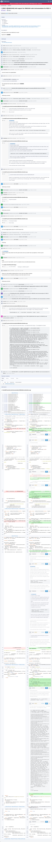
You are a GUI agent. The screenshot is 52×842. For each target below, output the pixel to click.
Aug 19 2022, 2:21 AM (32, 245)
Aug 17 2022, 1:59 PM (20, 192)
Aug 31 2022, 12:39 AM (32, 288)
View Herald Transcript (36, 49)
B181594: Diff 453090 (23, 100)
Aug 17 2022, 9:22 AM (21, 138)
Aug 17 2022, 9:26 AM (18, 169)
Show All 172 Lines (14, 508)
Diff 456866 (16, 278)
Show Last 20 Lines (21, 838)
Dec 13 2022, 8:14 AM (18, 320)
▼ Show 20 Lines (22, 414)
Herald (4, 49)
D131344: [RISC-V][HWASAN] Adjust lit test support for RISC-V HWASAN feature (29, 64)
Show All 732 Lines (14, 838)
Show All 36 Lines (15, 392)
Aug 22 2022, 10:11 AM (20, 257)
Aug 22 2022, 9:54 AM (16, 248)
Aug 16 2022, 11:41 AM (8, 89)
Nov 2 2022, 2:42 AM (28, 291)
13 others (29, 49)
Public (9, 10)
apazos (20, 98)
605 (3, 201)
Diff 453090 (16, 92)
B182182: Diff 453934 (23, 245)
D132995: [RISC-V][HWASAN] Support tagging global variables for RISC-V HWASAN (31, 286)
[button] (51, 1)
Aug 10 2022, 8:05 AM (28, 58)
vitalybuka (5, 20)
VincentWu (23, 49)
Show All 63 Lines (15, 664)
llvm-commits (16, 56)
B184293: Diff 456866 (23, 288)
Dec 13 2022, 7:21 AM (21, 301)
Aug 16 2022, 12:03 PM (23, 92)
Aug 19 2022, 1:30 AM (23, 226)
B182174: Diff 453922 (23, 236)
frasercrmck (15, 98)
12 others (28, 98)
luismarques (6, 23)
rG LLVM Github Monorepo (7, 42)
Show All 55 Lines (15, 806)
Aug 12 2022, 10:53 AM (19, 69)
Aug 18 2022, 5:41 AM (23, 207)
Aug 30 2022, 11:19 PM (23, 278)
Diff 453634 (16, 207)
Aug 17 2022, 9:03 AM (18, 115)
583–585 (4, 199)
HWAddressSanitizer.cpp (9, 383)
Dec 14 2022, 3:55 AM (10, 373)
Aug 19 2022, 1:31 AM (32, 236)
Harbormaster (6, 66)
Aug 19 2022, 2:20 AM (23, 239)
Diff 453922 (16, 226)
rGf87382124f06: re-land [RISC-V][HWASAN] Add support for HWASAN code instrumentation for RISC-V (21, 25)
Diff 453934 (16, 239)
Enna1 (14, 49)
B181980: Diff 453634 (23, 213)
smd (7, 13)
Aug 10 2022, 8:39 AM (32, 66)
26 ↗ (3, 266)
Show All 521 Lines (14, 414)
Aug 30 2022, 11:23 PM (29, 284)
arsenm (4, 301)
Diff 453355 (16, 183)
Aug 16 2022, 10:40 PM (21, 103)
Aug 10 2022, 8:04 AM (17, 45)
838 (3, 108)
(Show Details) (21, 58)
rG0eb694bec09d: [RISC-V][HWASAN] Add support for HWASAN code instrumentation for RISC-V (20, 26)
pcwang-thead (22, 56)
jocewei (23, 98)
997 (3, 111)
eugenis (5, 22)
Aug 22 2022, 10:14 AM (19, 270)
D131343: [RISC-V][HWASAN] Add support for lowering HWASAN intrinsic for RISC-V (31, 62)
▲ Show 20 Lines (8, 414)
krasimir (4, 316)
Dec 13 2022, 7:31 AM (19, 317)
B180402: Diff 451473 (23, 66)
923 (3, 308)
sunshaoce (18, 49)
